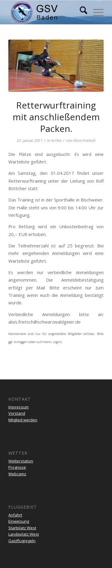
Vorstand (16, 413)
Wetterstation (20, 461)
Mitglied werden (22, 420)
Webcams (17, 474)
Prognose (17, 467)
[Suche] (80, 12)
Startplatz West (22, 528)
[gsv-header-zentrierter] (46, 12)
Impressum (18, 407)
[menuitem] (80, 12)
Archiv (56, 140)
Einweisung (18, 521)
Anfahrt (15, 515)
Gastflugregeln (22, 540)
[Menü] (95, 12)
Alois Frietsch (84, 140)
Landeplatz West (23, 534)
